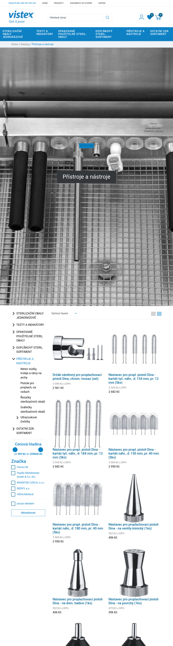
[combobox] (64, 313)
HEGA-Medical (22, 494)
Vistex (14, 44)
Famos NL (20, 467)
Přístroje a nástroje (25, 361)
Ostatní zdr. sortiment (25, 430)
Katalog (25, 44)
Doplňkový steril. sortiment (29, 349)
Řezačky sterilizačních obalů (33, 399)
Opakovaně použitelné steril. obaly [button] (72, 34)
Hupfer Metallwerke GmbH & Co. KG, (25, 474)
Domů (45, 3)
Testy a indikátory (30, 324)
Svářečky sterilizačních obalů (33, 409)
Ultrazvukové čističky (29, 419)
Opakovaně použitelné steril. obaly (29, 336)
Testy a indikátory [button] (44, 33)
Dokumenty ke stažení (81, 3)
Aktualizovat (28, 512)
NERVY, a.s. (20, 488)
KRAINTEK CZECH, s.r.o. (28, 483)
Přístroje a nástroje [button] (136, 33)
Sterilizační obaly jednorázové (30, 315)
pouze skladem (22, 504)
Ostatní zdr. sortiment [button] (159, 33)
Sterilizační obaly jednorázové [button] (13, 34)
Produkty (59, 3)
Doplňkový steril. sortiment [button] (104, 34)
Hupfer (101, 3)
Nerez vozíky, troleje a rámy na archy (31, 373)
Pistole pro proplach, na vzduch (28, 387)
